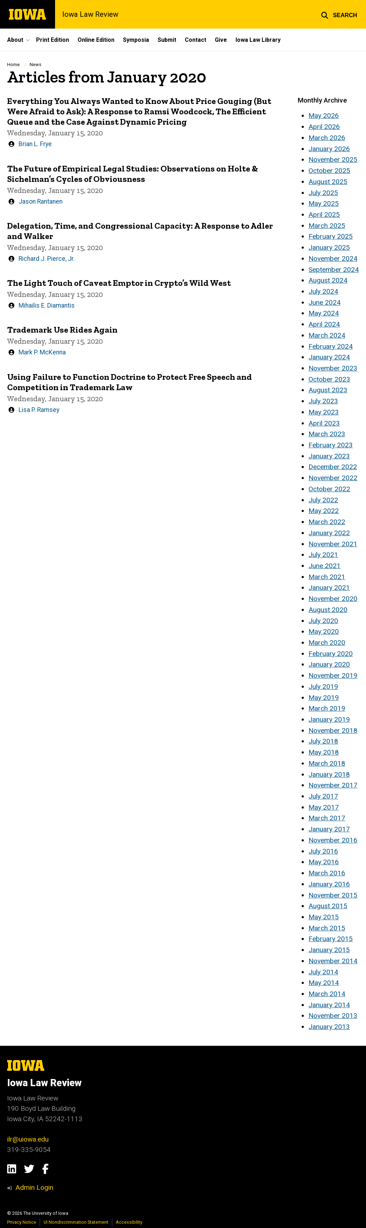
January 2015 (329, 950)
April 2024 (324, 324)
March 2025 (326, 226)
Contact (195, 39)
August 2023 (327, 390)
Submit (167, 39)
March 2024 (326, 335)
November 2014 (332, 961)
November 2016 (332, 840)
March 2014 (326, 994)
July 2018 (323, 741)
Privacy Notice (21, 1222)
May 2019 (323, 697)
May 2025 (323, 203)
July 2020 (323, 621)
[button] (339, 14)
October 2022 (329, 489)
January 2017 (329, 829)
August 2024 (327, 280)
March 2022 (326, 522)
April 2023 (324, 423)
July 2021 (323, 555)
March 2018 (326, 763)
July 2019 (323, 686)
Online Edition (96, 39)
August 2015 (327, 906)
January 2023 (329, 456)
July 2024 (323, 291)
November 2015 (332, 895)
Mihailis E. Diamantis (47, 305)
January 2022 (329, 533)
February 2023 (330, 445)
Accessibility (129, 1222)
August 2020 (327, 610)
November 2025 (332, 159)
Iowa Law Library (258, 39)
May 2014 (323, 983)
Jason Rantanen (41, 201)
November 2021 (332, 544)
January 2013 (329, 1027)
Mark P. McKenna (42, 352)
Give (221, 39)
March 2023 (326, 434)
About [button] (15, 39)
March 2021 (326, 577)
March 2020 (326, 642)
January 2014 (329, 1005)
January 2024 (329, 357)
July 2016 (323, 851)
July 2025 (323, 193)
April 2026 (324, 127)
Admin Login (34, 1187)
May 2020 (323, 631)
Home (13, 64)
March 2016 (326, 873)
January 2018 (329, 774)
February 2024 (330, 346)
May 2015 (323, 917)
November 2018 (332, 730)
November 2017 (332, 785)
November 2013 (332, 1015)
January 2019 (329, 719)
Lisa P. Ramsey (39, 409)
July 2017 (323, 796)
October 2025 (329, 170)
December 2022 (332, 467)
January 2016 (329, 884)
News (35, 64)
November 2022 (332, 478)
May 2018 (323, 752)
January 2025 (329, 247)
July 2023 (323, 401)
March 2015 (326, 928)
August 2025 (327, 182)
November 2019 (332, 675)
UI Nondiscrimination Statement (76, 1222)
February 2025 (330, 236)
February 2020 (330, 654)
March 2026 (326, 138)
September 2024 (333, 269)
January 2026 (329, 149)
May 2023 (323, 412)
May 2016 (323, 862)
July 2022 (323, 500)
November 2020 (332, 599)
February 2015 (330, 939)
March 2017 (326, 818)
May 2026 (323, 115)
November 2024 (332, 258)
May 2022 (323, 511)
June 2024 (324, 302)
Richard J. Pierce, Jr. (47, 258)
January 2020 (329, 664)
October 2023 (329, 379)
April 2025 (324, 214)
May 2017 (323, 807)
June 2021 (324, 566)
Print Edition (52, 39)
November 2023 (332, 368)
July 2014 (323, 972)
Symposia (136, 39)
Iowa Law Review (90, 14)
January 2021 (329, 587)
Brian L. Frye (35, 144)
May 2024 (323, 313)
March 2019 (326, 708)
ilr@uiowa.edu (28, 1139)
